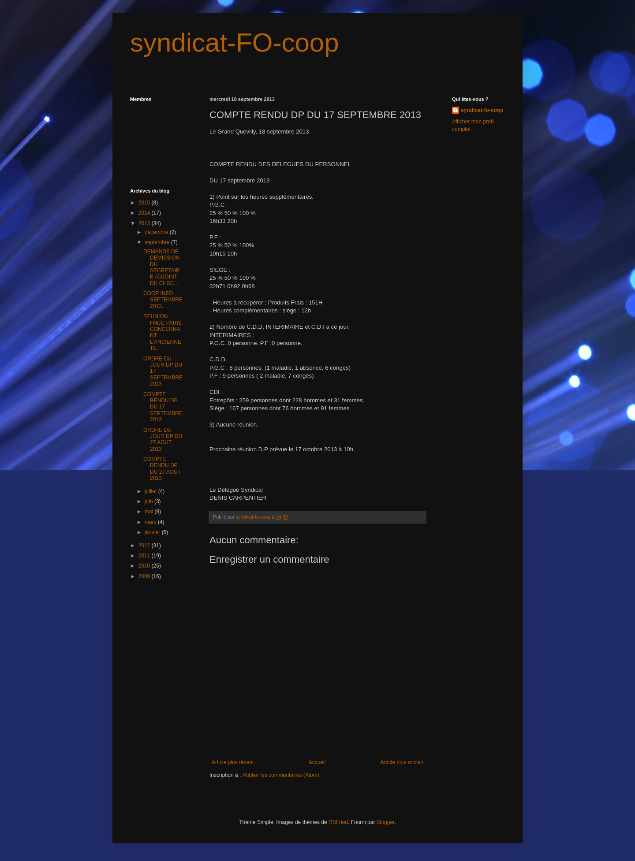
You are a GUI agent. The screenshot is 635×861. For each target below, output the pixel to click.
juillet (151, 491)
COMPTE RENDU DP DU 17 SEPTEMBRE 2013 (163, 407)
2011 (145, 556)
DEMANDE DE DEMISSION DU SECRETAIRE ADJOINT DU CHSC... (161, 267)
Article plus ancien (402, 762)
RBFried (338, 822)
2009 (145, 576)
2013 (145, 223)
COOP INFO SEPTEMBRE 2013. (163, 299)
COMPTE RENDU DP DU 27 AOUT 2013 (162, 468)
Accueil (317, 762)
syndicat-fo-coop (482, 110)
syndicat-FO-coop (234, 42)
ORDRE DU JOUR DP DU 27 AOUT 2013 (162, 439)
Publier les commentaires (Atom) (281, 775)
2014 (145, 213)
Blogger (386, 822)
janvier (153, 532)
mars (151, 522)
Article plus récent (233, 762)
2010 (145, 566)
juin (149, 501)
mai (150, 511)
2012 (145, 545)
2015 (145, 203)
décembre (157, 232)
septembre (158, 242)
